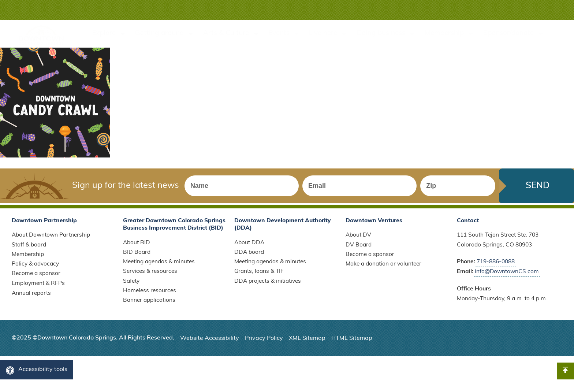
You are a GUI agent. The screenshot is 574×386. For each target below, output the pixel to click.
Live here (328, 34)
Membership (449, 34)
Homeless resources (149, 294)
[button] (540, 9)
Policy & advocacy (35, 267)
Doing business (386, 34)
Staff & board (29, 248)
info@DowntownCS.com (507, 275)
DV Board (359, 248)
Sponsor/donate (513, 34)
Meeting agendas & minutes (159, 265)
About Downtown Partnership (51, 238)
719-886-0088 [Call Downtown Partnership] (496, 265)
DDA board (249, 256)
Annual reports (31, 297)
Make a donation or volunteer (383, 267)
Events (284, 34)
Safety (131, 284)
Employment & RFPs (38, 287)
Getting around (164, 34)
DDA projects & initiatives (267, 284)
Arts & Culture (231, 34)
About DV (358, 238)
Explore (109, 34)
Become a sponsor (36, 277)
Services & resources (150, 275)
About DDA (249, 246)
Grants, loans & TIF (259, 275)
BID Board (136, 256)
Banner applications (149, 304)
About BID (136, 246)
